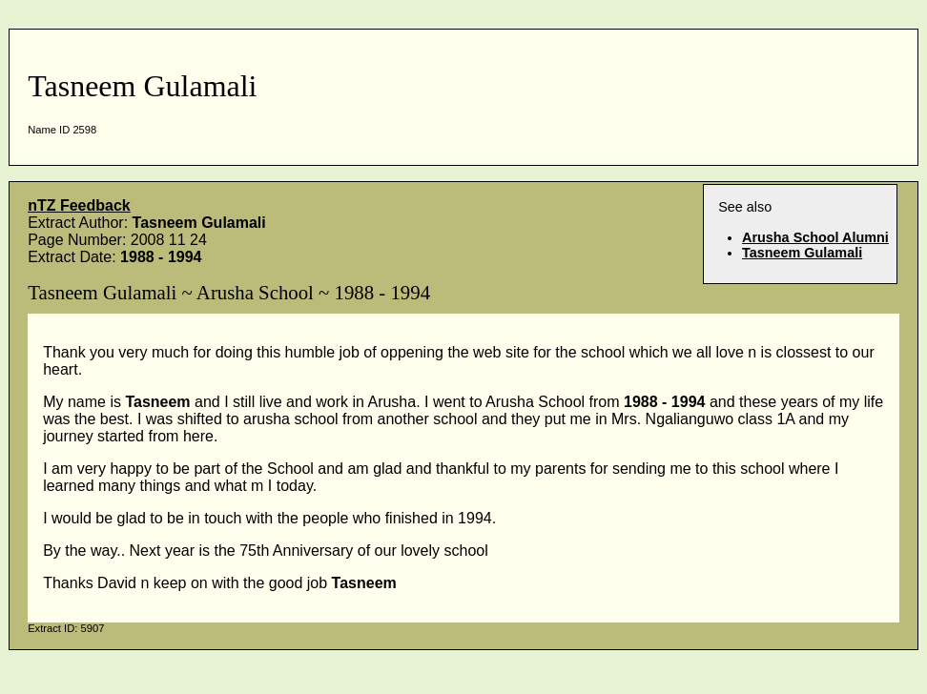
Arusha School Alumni (815, 237)
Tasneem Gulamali (802, 252)
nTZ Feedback (79, 205)
